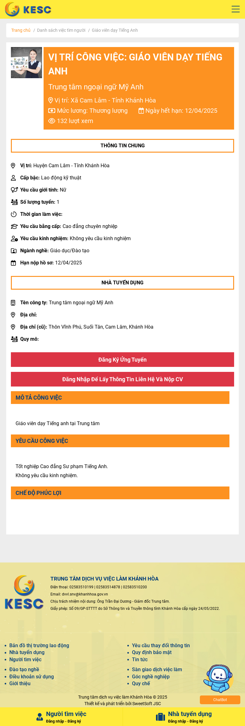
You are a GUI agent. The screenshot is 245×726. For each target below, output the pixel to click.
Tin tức (140, 659)
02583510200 (135, 587)
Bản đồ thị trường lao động (39, 645)
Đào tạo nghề (24, 669)
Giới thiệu (20, 683)
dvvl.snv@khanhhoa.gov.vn (85, 594)
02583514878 (108, 587)
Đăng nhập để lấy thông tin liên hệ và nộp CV (122, 379)
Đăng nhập (55, 721)
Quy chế (141, 683)
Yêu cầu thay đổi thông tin (161, 645)
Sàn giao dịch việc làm (157, 669)
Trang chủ (21, 30)
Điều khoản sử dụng (31, 677)
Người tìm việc (25, 659)
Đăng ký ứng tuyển (122, 359)
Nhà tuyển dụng (27, 652)
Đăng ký (74, 721)
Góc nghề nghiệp (151, 677)
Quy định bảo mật (152, 652)
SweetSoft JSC (146, 703)
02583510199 (81, 587)
